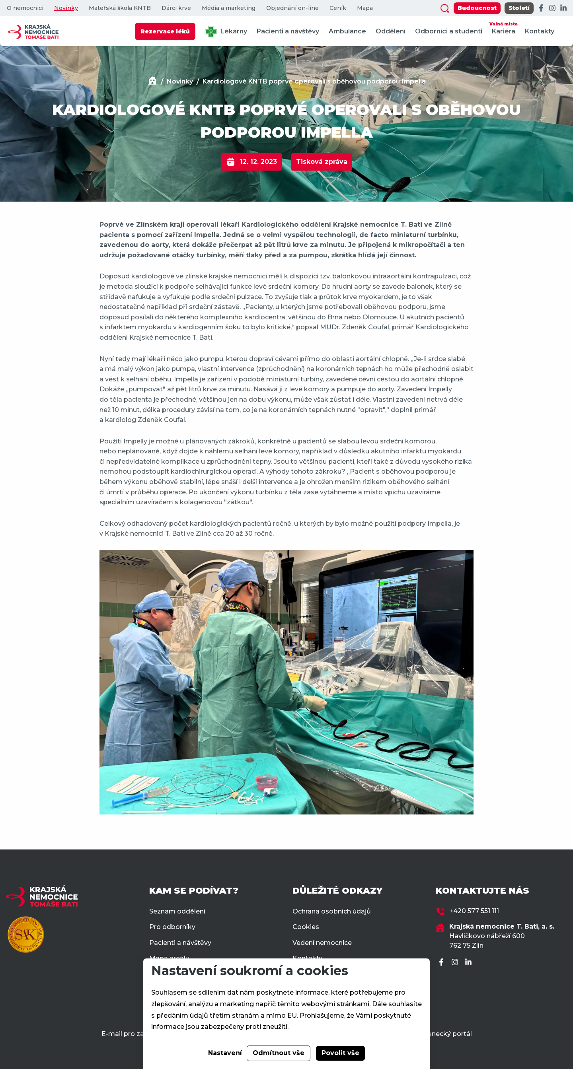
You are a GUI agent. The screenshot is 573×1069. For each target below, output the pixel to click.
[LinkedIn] (563, 8)
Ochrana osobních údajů (331, 911)
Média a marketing (228, 8)
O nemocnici (25, 8)
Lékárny (226, 31)
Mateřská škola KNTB (120, 8)
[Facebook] (541, 8)
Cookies (305, 927)
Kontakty (539, 31)
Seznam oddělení (177, 911)
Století (519, 8)
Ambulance (347, 31)
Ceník (337, 8)
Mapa (365, 8)
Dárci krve (176, 8)
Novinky (66, 8)
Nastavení (225, 1053)
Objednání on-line (292, 8)
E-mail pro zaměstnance (141, 1034)
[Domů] (152, 82)
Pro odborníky (172, 927)
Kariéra (503, 27)
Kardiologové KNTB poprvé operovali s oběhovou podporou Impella (314, 81)
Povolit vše (340, 1053)
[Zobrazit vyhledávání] (445, 8)
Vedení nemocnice (322, 943)
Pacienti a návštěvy (288, 31)
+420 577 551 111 (474, 911)
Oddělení (390, 31)
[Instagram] (552, 8)
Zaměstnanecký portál (435, 1034)
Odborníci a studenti (448, 31)
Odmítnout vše (278, 1053)
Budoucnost (477, 8)
